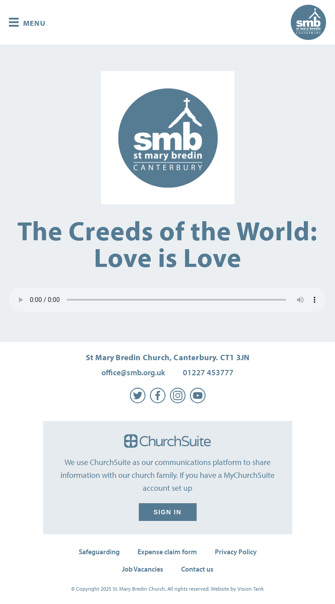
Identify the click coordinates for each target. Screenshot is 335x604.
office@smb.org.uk (133, 372)
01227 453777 (208, 372)
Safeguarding (99, 551)
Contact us (197, 568)
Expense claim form (167, 551)
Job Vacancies (142, 568)
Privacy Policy (236, 551)
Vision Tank (251, 588)
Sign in (168, 512)
